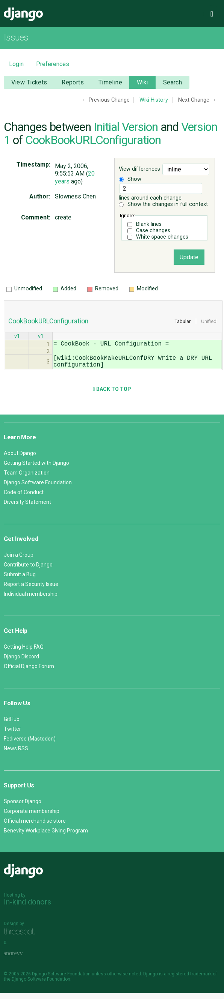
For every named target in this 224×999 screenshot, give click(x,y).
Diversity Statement (27, 508)
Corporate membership (31, 817)
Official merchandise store (35, 827)
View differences (139, 169)
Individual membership (31, 600)
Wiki (143, 82)
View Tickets (29, 82)
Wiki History (153, 100)
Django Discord (21, 662)
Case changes (153, 230)
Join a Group (18, 561)
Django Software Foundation (38, 488)
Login (16, 64)
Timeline (110, 82)
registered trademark (190, 979)
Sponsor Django (22, 807)
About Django (20, 459)
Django (23, 14)
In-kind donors (27, 907)
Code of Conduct (24, 498)
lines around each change (160, 192)
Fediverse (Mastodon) (30, 745)
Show (130, 179)
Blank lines (149, 224)
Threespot (21, 938)
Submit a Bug (20, 580)
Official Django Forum (29, 672)
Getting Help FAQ (24, 653)
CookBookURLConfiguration (93, 140)
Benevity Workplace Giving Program (46, 837)
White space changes (162, 237)
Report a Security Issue (31, 590)
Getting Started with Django (36, 469)
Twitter (12, 735)
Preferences (52, 64)
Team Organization (27, 479)
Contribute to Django (28, 571)
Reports (73, 82)
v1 (17, 337)
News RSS (16, 754)
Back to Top (112, 395)
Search (172, 82)
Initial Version (126, 127)
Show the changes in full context (163, 204)
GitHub (12, 725)
